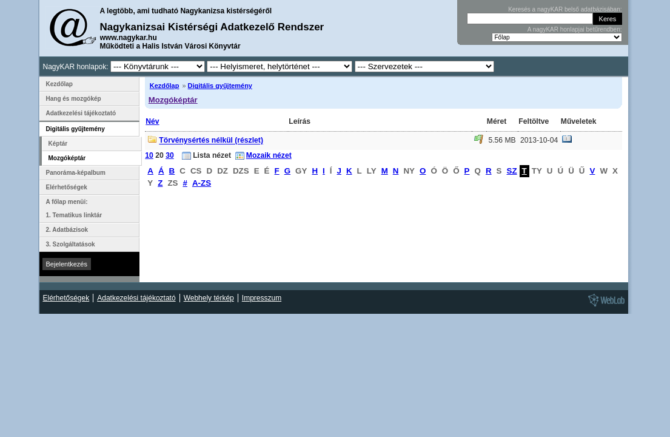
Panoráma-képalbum (76, 172)
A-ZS (201, 183)
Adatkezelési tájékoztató (81, 113)
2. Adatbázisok (67, 229)
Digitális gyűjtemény (220, 85)
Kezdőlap (164, 85)
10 (149, 155)
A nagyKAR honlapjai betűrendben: (575, 29)
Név (152, 121)
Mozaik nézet (269, 155)
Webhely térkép (209, 298)
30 (170, 155)
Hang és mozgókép (73, 98)
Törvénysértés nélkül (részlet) (211, 141)
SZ (512, 170)
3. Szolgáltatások (70, 244)
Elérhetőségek (66, 187)
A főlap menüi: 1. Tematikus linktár (74, 208)
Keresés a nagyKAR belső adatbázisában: (564, 9)
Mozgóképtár (173, 99)
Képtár (58, 143)
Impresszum (261, 298)
